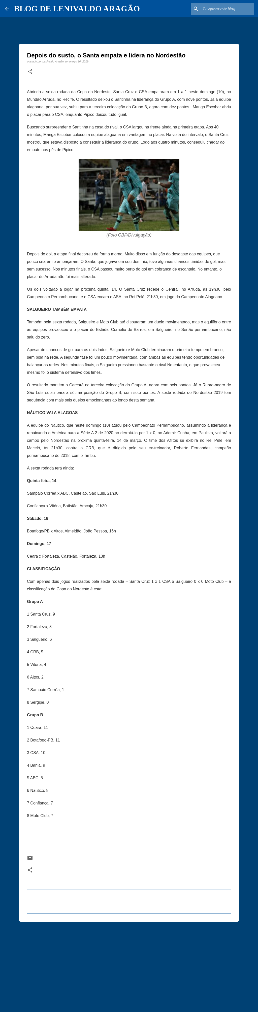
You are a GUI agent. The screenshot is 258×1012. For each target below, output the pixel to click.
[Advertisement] (129, 964)
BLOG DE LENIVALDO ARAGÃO (77, 8)
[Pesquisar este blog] (227, 9)
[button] (30, 72)
